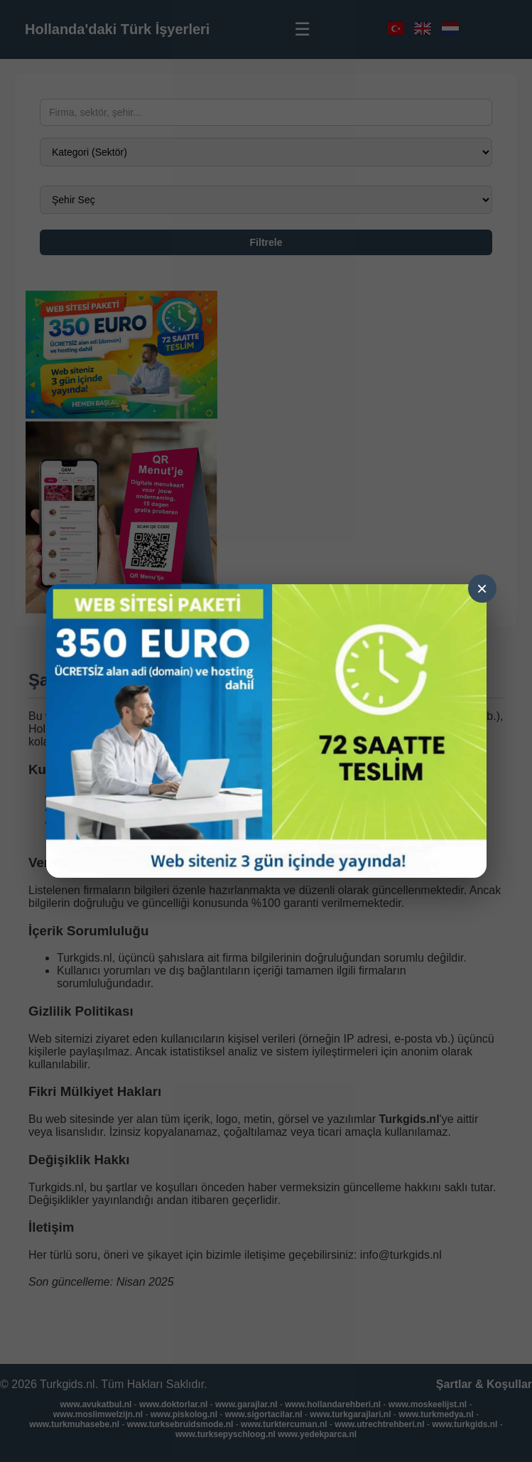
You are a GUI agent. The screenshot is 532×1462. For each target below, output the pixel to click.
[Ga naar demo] (266, 731)
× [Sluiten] (482, 588)
